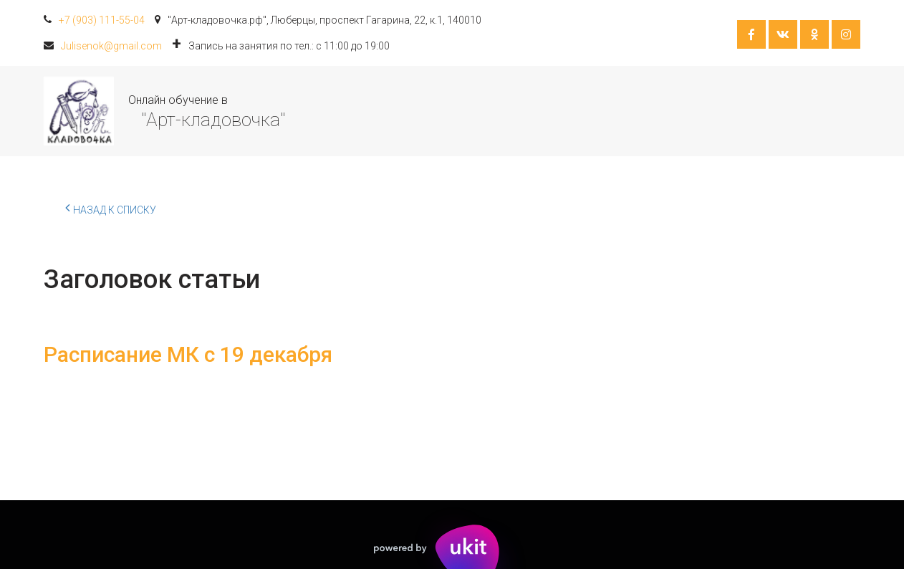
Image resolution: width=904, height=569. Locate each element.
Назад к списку (110, 208)
